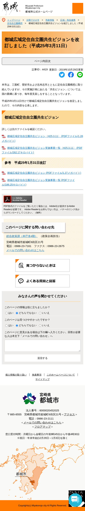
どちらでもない (28, 312)
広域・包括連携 (67, 20)
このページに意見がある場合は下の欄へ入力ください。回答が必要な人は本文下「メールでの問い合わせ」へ (42, 334)
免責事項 (36, 374)
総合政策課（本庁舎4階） (22, 236)
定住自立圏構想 (14, 23)
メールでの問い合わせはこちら (25, 250)
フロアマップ (42, 426)
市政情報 (49, 20)
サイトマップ (42, 379)
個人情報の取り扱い (16, 374)
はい (10, 312)
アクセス (69, 414)
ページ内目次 (42, 61)
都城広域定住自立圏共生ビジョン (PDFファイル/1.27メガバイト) (44, 172)
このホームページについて (61, 374)
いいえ (46, 312)
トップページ (13, 20)
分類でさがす (32, 20)
